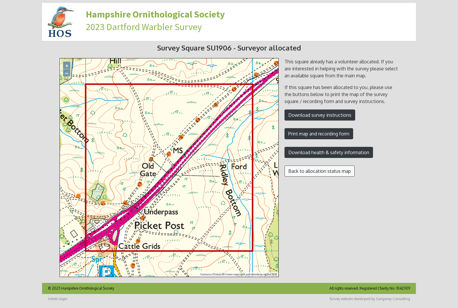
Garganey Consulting (393, 299)
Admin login (57, 299)
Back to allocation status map (319, 171)
